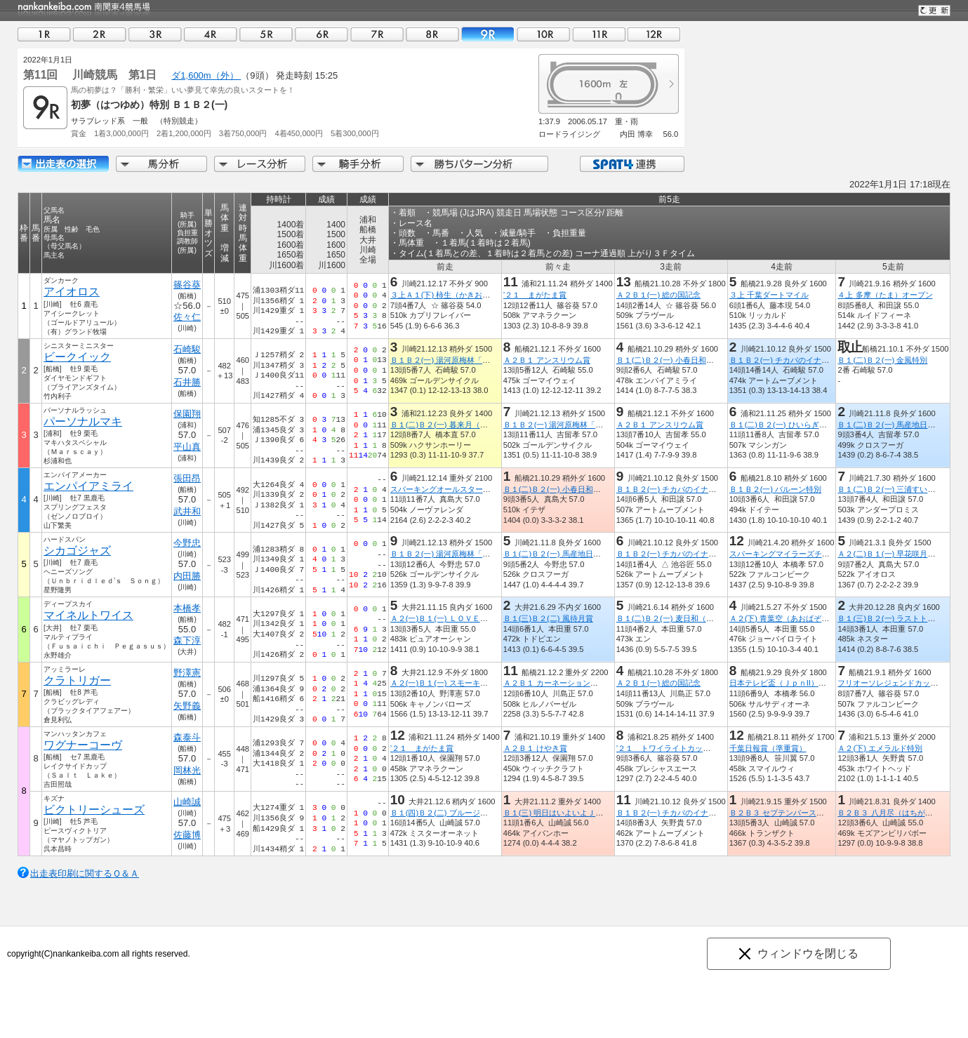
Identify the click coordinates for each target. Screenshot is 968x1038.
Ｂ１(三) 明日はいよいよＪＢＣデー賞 (569, 813)
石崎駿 (187, 349)
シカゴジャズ (77, 551)
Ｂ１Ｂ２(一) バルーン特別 (775, 489)
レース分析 (259, 164)
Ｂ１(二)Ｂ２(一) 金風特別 (882, 360)
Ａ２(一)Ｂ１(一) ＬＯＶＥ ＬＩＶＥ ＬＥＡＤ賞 (477, 618)
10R (543, 34)
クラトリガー (77, 680)
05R (266, 34)
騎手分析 (358, 164)
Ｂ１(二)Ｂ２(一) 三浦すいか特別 (893, 489)
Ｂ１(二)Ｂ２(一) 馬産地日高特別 (893, 424)
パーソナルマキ (83, 421)
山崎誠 (187, 802)
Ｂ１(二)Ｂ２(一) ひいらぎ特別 (782, 424)
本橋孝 (187, 608)
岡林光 (187, 770)
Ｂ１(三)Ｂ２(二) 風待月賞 (548, 618)
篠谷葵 (187, 284)
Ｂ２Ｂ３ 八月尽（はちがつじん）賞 (900, 813)
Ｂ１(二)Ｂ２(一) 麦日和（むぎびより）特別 (692, 618)
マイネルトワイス (88, 615)
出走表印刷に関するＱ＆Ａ (84, 873)
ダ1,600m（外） (206, 75)
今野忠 (187, 543)
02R (99, 34)
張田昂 (187, 478)
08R (432, 34)
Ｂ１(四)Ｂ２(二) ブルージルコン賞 (450, 813)
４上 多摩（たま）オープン (884, 295)
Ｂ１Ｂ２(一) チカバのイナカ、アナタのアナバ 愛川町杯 (829, 360)
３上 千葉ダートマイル (769, 295)
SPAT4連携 (631, 164)
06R (321, 34)
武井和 (187, 511)
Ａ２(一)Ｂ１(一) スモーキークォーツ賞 (458, 683)
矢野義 (187, 705)
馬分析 (161, 164)
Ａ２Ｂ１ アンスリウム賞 (546, 360)
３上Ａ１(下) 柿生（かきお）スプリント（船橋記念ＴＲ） (490, 295)
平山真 (187, 446)
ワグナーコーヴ (83, 745)
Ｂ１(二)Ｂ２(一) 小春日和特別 (669, 360)
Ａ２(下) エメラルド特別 (879, 748)
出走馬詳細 (63, 164)
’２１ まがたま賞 (534, 295)
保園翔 (187, 413)
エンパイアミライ (88, 486)
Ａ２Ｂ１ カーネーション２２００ (562, 683)
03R (155, 34)
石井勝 (187, 382)
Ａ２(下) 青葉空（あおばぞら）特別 (791, 618)
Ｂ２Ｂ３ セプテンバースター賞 (784, 813)
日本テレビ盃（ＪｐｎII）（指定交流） (797, 683)
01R (44, 34)
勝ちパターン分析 (479, 164)
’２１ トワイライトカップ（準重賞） (682, 748)
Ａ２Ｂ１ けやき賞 (535, 748)
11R (598, 34)
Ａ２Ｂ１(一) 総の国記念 (658, 295)
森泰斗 (187, 737)
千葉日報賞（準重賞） (768, 748)
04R (210, 34)
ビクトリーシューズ (94, 810)
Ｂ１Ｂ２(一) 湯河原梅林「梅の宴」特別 (459, 360)
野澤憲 (187, 672)
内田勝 (187, 576)
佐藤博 (187, 835)
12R (654, 34)
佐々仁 (187, 317)
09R (488, 34)
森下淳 (187, 640)
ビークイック (77, 357)
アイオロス (72, 292)
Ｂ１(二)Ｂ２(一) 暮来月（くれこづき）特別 (466, 424)
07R (377, 34)
